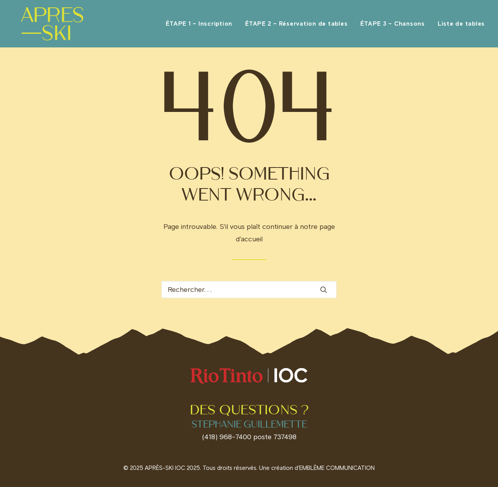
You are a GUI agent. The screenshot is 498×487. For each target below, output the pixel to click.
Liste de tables (461, 26)
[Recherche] (249, 289)
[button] (323, 289)
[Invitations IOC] (49, 26)
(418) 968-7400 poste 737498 (249, 437)
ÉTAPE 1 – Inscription (199, 26)
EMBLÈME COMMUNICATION (337, 467)
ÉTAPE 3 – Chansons (392, 26)
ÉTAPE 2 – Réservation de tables (296, 26)
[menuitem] (202, 26)
